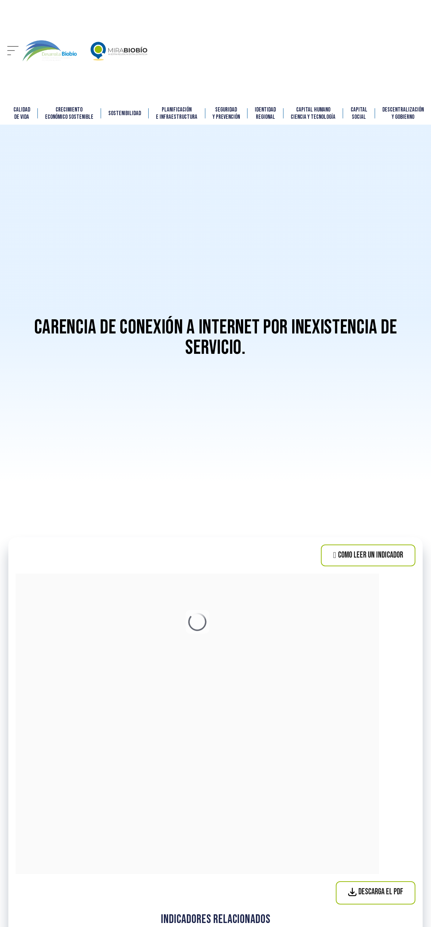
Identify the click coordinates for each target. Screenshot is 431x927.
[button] (12, 51)
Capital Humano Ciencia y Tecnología (313, 113)
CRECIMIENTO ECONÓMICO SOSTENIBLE (69, 113)
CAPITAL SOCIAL (359, 113)
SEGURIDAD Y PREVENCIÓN (226, 113)
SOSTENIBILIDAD (124, 113)
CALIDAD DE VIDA (21, 113)
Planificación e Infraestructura (176, 113)
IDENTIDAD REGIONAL (265, 113)
